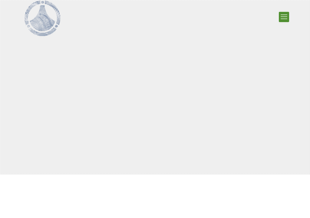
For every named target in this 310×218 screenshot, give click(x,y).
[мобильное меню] (284, 17)
